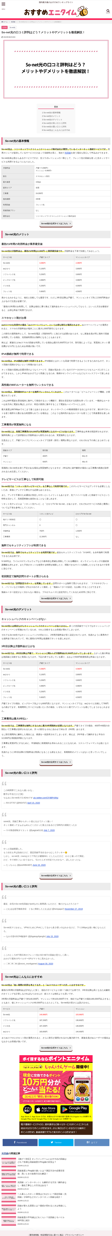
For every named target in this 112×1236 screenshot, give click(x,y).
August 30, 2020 (45, 964)
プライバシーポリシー (74, 1205)
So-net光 (12, 27)
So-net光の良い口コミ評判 (54, 123)
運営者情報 (34, 1205)
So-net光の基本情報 (51, 113)
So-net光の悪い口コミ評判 (54, 127)
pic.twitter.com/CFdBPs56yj (45, 798)
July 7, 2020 (49, 830)
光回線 (4, 27)
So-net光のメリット (51, 116)
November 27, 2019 (74, 909)
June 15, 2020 (39, 865)
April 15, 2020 (33, 803)
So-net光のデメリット (52, 120)
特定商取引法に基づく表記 (52, 1205)
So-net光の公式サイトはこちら (56, 224)
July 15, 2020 (52, 936)
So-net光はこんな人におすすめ (56, 130)
